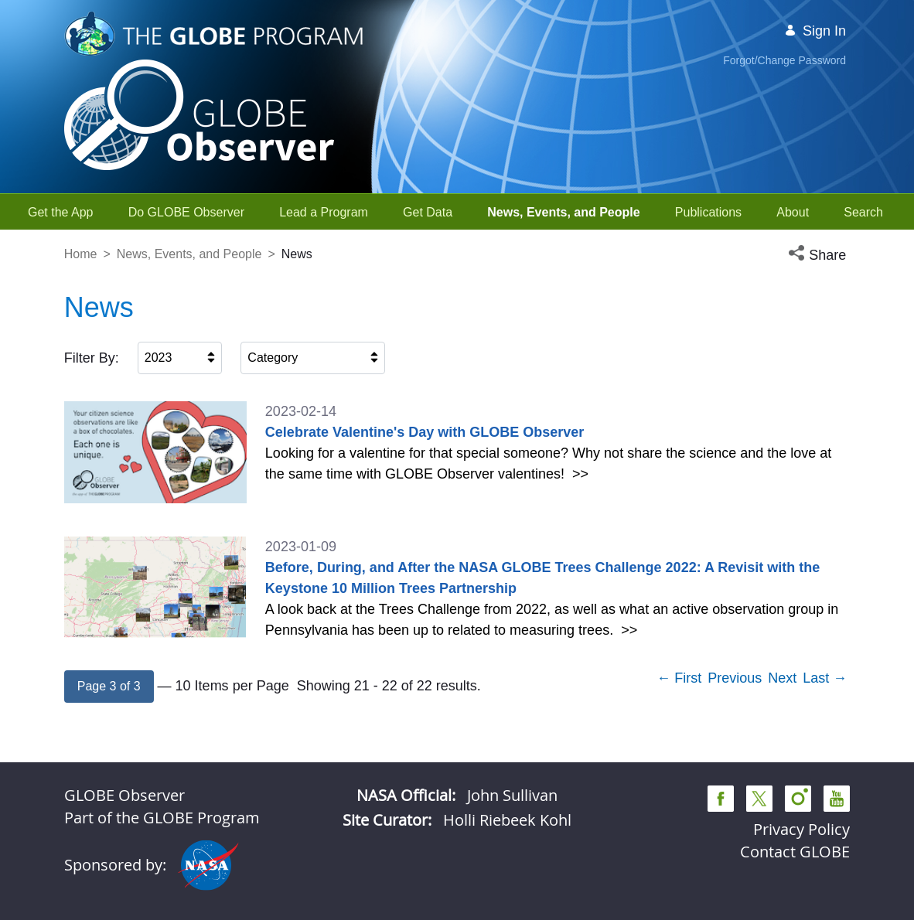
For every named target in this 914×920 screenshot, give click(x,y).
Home (80, 254)
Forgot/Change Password (784, 60)
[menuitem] (61, 212)
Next (782, 678)
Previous (735, 678)
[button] (819, 255)
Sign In (815, 31)
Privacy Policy (801, 829)
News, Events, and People (189, 254)
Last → (825, 678)
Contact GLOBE (795, 851)
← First (679, 678)
